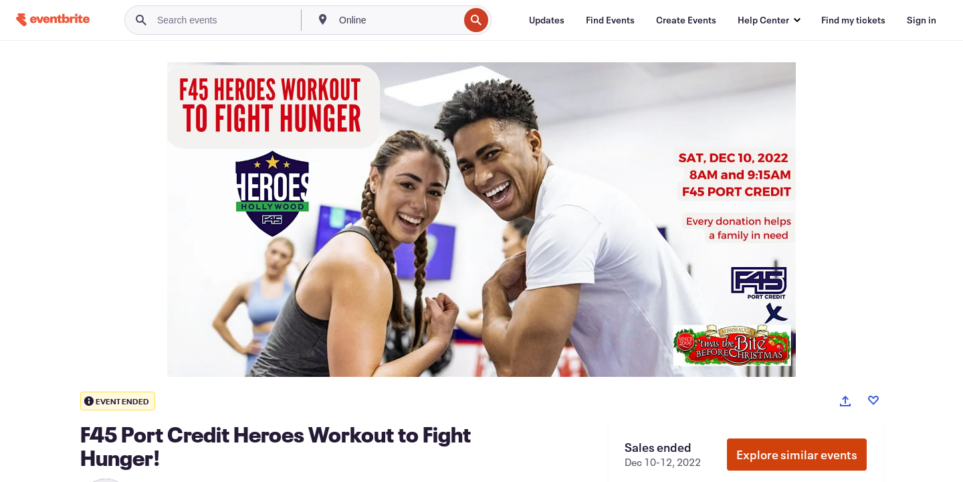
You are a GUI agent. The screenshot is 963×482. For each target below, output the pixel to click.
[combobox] (397, 20)
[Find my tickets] (853, 20)
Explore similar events (796, 455)
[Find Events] (610, 20)
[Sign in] (921, 20)
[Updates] (546, 20)
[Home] (53, 19)
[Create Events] (686, 20)
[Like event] (873, 400)
